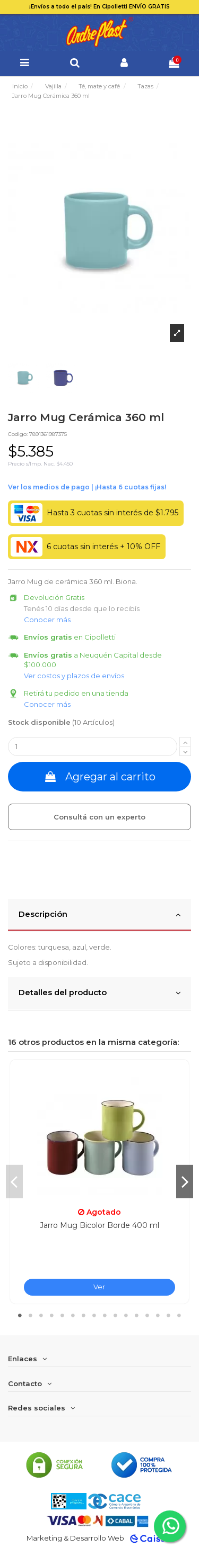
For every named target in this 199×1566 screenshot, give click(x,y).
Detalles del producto (100, 993)
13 (147, 1315)
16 (179, 1315)
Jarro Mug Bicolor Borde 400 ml (99, 1225)
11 (126, 1315)
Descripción (100, 914)
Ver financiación (87, 487)
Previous (14, 1181)
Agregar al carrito (99, 776)
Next (184, 1181)
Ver (99, 1286)
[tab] (99, 915)
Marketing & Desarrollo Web (75, 1538)
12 (137, 1315)
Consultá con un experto (99, 817)
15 (168, 1315)
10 (115, 1315)
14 (158, 1315)
